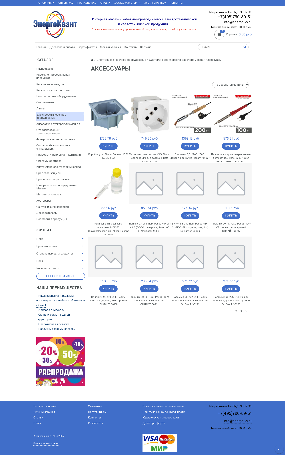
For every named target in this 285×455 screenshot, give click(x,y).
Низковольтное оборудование (60, 96)
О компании (46, 3)
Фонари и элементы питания (60, 139)
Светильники (60, 102)
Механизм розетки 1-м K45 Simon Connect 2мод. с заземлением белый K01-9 (149, 158)
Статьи (38, 418)
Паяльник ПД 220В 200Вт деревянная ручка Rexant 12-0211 (190, 156)
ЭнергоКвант (43, 436)
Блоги (37, 423)
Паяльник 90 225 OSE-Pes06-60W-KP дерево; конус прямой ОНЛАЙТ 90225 (231, 300)
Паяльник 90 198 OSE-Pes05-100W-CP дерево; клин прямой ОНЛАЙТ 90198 (108, 300)
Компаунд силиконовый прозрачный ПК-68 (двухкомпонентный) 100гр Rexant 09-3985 (108, 229)
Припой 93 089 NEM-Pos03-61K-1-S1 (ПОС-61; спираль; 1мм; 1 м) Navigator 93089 (190, 227)
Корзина (145, 47)
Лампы (60, 109)
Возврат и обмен (44, 406)
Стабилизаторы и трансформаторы (60, 131)
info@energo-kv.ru (238, 22)
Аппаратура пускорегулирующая (60, 124)
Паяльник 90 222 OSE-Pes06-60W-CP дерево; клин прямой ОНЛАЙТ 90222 (190, 300)
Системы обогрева (60, 161)
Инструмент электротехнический (60, 167)
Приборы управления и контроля (60, 155)
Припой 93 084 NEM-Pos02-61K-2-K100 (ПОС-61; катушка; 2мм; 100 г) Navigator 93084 (149, 227)
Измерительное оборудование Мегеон (60, 187)
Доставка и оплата (127, 3)
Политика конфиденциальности (163, 412)
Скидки (105, 3)
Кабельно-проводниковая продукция (60, 76)
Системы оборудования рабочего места (176, 60)
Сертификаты (87, 47)
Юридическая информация (160, 418)
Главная (41, 47)
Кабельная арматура (60, 84)
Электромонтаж (155, 3)
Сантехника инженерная (60, 207)
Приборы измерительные (60, 179)
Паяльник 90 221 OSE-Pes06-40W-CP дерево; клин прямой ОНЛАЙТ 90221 (149, 300)
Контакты (176, 3)
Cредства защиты (60, 173)
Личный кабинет (110, 47)
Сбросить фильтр (60, 276)
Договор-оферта (153, 423)
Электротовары (60, 213)
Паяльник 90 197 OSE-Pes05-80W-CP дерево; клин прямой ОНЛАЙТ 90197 (231, 227)
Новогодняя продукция (60, 219)
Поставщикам (86, 3)
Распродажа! (45, 69)
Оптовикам (65, 3)
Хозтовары (60, 201)
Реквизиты (95, 423)
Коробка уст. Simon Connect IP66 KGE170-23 (108, 156)
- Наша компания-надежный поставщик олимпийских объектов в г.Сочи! (60, 300)
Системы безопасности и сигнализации (60, 147)
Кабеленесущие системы (60, 90)
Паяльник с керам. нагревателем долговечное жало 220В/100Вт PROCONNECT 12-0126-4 (231, 158)
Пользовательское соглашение (163, 406)
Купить (108, 146)
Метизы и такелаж (60, 195)
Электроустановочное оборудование (60, 116)
